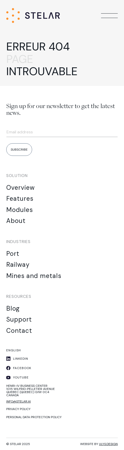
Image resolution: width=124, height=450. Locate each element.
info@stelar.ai (18, 401)
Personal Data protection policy (34, 417)
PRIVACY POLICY (18, 409)
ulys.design (108, 444)
